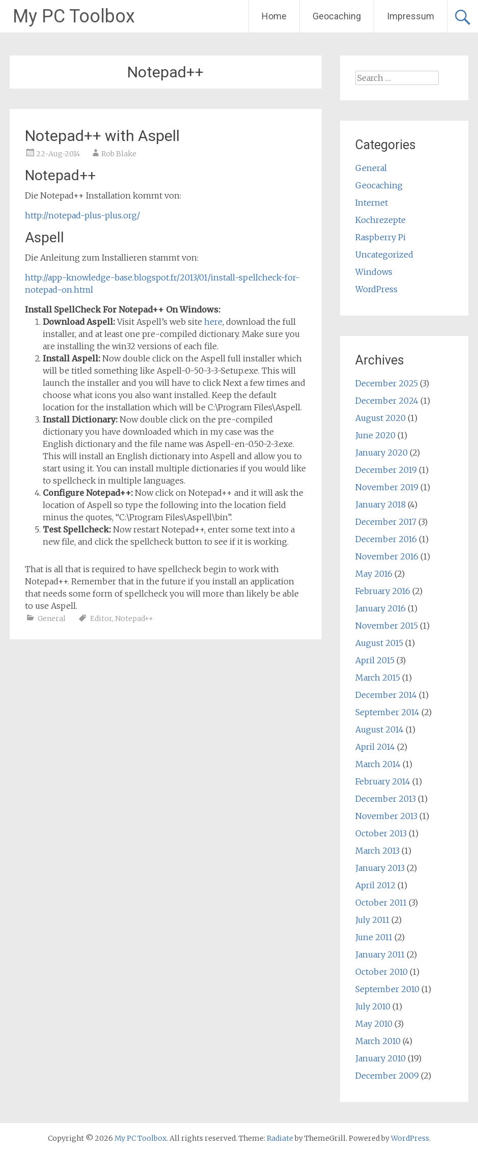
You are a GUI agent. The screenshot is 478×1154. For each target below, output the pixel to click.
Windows (373, 272)
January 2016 (380, 608)
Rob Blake (118, 153)
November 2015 (386, 626)
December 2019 (386, 470)
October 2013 (381, 833)
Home (274, 16)
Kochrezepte (380, 220)
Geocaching (337, 16)
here (213, 322)
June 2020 (375, 435)
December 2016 (386, 539)
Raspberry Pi (380, 237)
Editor (101, 618)
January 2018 (380, 504)
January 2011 (380, 954)
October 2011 (381, 902)
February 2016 (382, 591)
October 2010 (381, 972)
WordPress (376, 289)
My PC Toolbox (74, 16)
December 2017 (385, 522)
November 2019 (386, 487)
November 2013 (386, 816)
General (52, 618)
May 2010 (373, 1024)
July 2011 (372, 920)
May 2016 (373, 574)
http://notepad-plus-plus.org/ (82, 215)
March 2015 (377, 677)
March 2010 (378, 1041)
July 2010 (372, 1006)
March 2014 (378, 764)
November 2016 (386, 556)
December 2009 (387, 1076)
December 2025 (386, 383)
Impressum (410, 16)
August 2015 (379, 643)
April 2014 (375, 747)
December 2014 (386, 695)
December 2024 (386, 401)
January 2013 (380, 868)
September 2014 (387, 712)
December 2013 (385, 799)
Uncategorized (384, 254)
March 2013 (377, 851)
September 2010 (387, 989)
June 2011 (373, 937)
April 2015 (375, 660)
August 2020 (380, 418)
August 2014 (379, 729)
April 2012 (375, 885)
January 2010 (380, 1058)
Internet (371, 203)
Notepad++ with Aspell (102, 136)
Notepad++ (134, 618)
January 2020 (381, 452)
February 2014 (382, 781)
